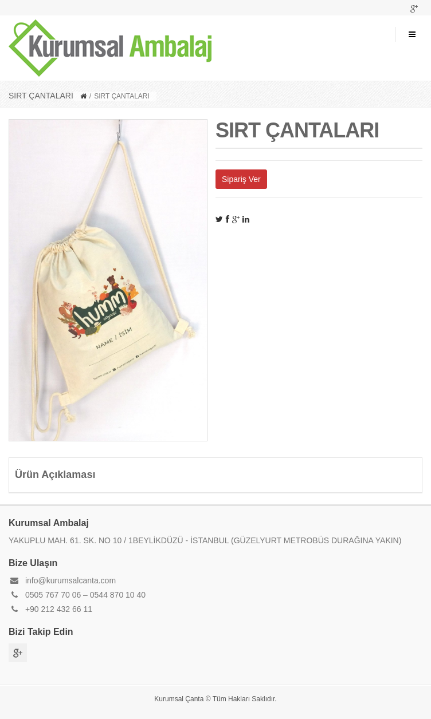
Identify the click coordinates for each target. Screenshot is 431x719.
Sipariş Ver (241, 179)
